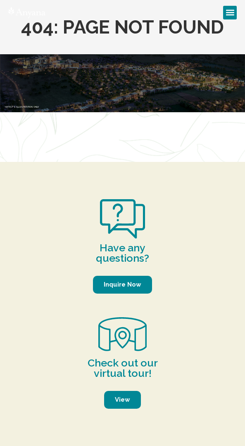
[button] (230, 12)
